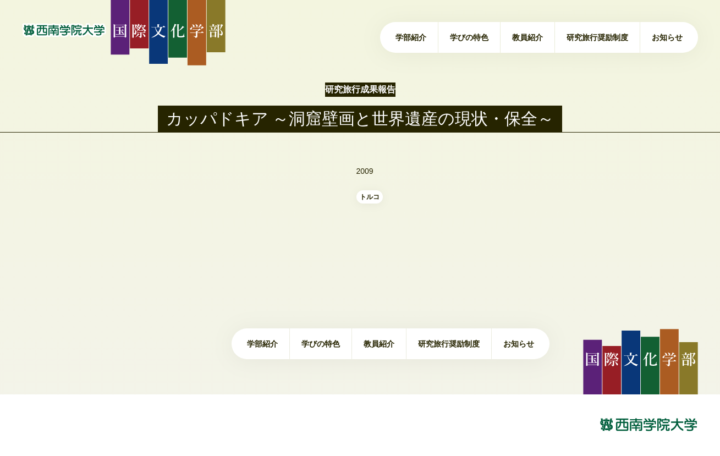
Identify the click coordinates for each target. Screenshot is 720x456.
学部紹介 (410, 37)
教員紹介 (527, 37)
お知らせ (667, 37)
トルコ (370, 197)
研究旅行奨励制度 (597, 37)
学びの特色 (469, 37)
